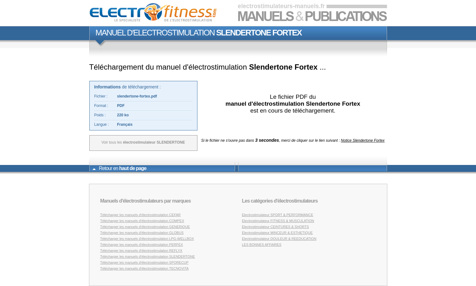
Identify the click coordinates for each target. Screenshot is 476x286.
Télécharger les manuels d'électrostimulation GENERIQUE (145, 227)
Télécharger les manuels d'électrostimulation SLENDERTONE (147, 256)
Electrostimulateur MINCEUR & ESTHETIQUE (277, 233)
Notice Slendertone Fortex (362, 140)
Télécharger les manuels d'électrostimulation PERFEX (141, 244)
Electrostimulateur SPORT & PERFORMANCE (277, 215)
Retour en (119, 168)
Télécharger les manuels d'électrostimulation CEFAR (140, 215)
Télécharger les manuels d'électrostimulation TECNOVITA (144, 268)
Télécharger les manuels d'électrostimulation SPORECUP (144, 262)
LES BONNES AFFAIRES (261, 244)
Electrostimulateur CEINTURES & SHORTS (275, 227)
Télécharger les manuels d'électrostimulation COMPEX (142, 221)
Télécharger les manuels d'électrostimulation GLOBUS (142, 233)
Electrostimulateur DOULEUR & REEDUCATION (279, 239)
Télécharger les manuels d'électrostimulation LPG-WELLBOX (147, 239)
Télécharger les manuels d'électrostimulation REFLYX (141, 250)
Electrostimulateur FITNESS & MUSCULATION (278, 221)
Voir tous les (143, 142)
